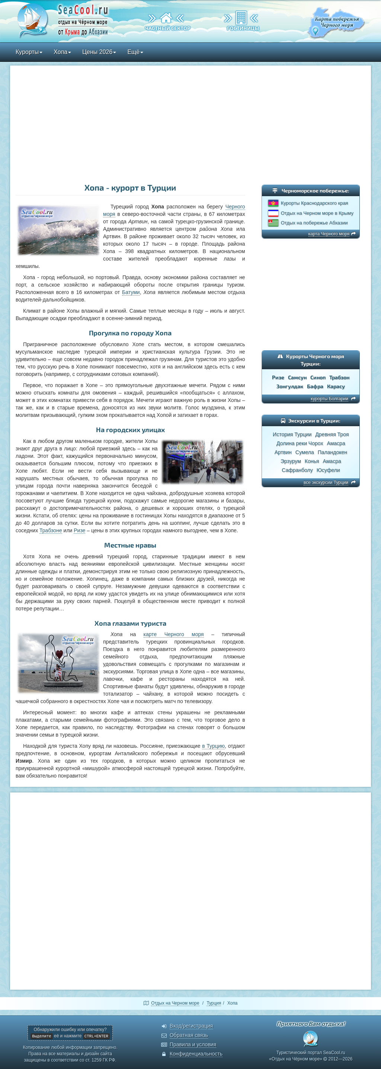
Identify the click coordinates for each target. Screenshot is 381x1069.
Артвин (283, 452)
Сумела (304, 452)
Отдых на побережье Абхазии (314, 223)
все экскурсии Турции (326, 482)
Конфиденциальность (196, 1054)
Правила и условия (193, 1044)
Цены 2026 (99, 52)
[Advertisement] (190, 125)
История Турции (292, 434)
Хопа (62, 52)
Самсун (297, 377)
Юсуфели (328, 470)
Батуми (131, 292)
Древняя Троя (332, 434)
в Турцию (213, 746)
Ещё (135, 52)
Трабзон (339, 377)
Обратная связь (189, 1035)
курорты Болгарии (329, 398)
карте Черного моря (174, 634)
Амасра (336, 443)
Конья (312, 461)
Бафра (315, 386)
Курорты (29, 52)
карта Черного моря (329, 233)
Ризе (79, 530)
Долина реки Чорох (299, 443)
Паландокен (332, 452)
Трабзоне (50, 530)
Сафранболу (297, 470)
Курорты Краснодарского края (314, 203)
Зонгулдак (289, 386)
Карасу (336, 386)
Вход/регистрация (191, 1026)
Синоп (318, 377)
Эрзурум (291, 461)
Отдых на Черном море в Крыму (317, 213)
